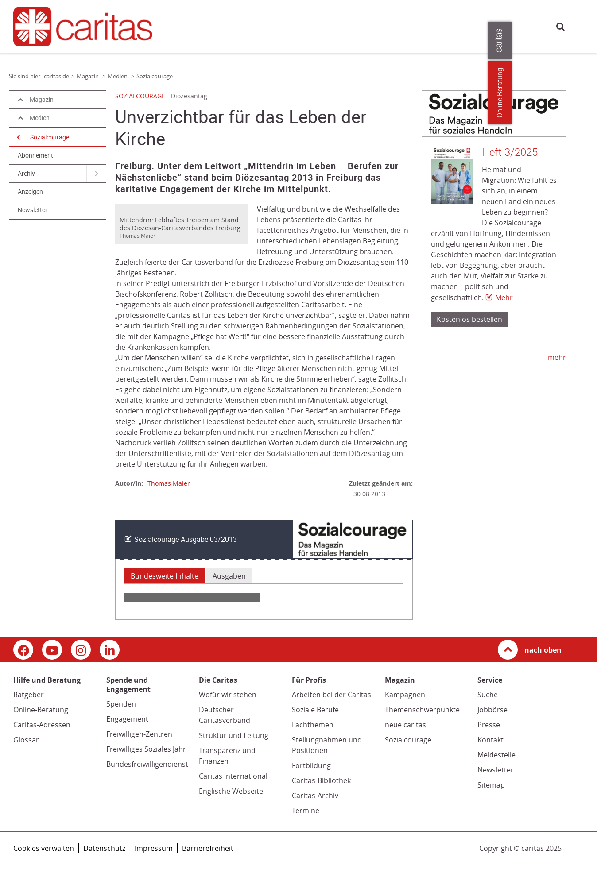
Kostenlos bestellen (469, 319)
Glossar (26, 740)
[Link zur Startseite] (82, 26)
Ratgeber (28, 694)
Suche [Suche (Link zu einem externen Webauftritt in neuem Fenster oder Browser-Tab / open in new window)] (487, 694)
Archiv (26, 173)
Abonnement (35, 155)
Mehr (504, 297)
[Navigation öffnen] (18, 137)
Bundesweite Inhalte (164, 576)
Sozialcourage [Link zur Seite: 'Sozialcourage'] (154, 76)
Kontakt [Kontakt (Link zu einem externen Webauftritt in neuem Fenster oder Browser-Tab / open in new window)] (490, 740)
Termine (305, 810)
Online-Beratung (40, 710)
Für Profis (428, 26)
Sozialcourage (49, 137)
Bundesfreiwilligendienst (147, 764)
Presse (462, 26)
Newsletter (32, 209)
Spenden (121, 704)
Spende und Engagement (290, 26)
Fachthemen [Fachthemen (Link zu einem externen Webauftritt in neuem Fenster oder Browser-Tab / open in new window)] (312, 725)
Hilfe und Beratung (217, 26)
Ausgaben (229, 576)
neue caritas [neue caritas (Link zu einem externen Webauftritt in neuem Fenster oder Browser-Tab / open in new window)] (405, 725)
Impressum (154, 848)
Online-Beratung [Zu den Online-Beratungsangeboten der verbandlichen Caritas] (585, 93)
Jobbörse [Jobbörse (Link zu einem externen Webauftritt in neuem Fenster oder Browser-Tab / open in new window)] (492, 710)
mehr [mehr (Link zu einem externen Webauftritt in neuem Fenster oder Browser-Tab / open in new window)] (557, 357)
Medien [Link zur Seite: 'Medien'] (118, 76)
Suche (560, 26)
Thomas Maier (168, 483)
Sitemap (491, 785)
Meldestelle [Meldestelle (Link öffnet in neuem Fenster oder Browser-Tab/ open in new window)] (496, 755)
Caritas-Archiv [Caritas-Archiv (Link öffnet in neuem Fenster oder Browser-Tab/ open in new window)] (315, 795)
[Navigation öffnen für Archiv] (96, 173)
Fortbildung (311, 765)
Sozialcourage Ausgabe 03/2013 (185, 539)
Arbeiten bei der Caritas (331, 694)
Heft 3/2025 (510, 152)
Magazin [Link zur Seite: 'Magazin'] (88, 76)
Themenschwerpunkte (422, 710)
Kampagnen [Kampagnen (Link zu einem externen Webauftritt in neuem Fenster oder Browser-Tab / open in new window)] (405, 694)
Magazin (349, 26)
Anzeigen (30, 191)
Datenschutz (104, 848)
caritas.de (176, 25)
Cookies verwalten (43, 848)
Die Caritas (387, 26)
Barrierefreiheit (207, 848)
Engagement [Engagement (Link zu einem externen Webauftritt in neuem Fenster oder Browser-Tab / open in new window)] (127, 719)
